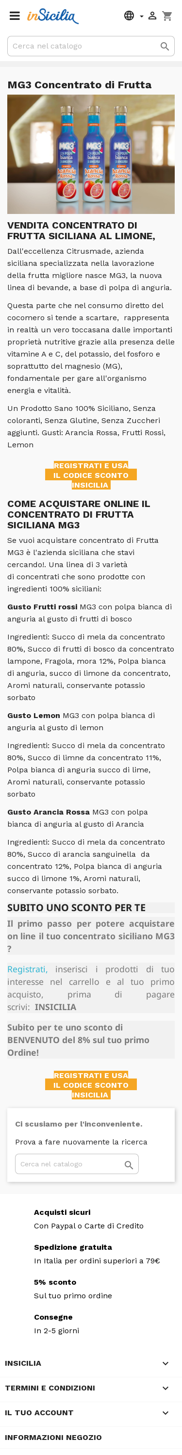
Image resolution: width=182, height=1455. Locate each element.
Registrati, (27, 969)
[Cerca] (91, 46)
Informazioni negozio (53, 1437)
